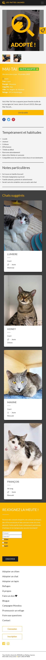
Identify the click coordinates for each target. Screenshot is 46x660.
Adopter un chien (10, 571)
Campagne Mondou (12, 605)
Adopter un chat (10, 576)
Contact (6, 620)
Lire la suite (23, 112)
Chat (6, 543)
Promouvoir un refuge (13, 610)
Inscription (12, 636)
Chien (6, 539)
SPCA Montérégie (15, 92)
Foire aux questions (12, 615)
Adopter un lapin (10, 581)
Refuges (6, 586)
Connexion (12, 629)
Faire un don (9, 596)
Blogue (5, 600)
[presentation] (19, 552)
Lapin (6, 546)
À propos (6, 591)
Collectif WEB (25, 656)
